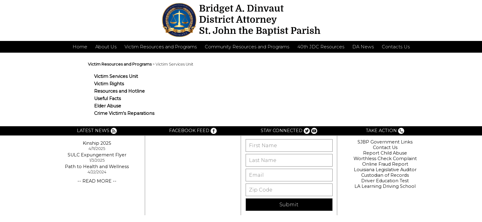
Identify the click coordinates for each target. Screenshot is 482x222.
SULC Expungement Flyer (97, 155)
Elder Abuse (107, 106)
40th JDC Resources (320, 47)
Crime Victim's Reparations (124, 113)
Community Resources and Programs (247, 47)
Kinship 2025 (97, 143)
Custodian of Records (385, 175)
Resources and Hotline (119, 91)
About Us (106, 47)
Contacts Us (396, 47)
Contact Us (385, 147)
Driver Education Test (385, 181)
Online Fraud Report (385, 164)
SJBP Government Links (385, 142)
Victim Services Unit (116, 76)
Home (80, 47)
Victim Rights (109, 84)
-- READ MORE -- (97, 181)
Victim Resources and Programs (160, 47)
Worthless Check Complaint (385, 158)
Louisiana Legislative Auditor (385, 169)
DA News (363, 47)
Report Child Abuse (385, 153)
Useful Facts (107, 98)
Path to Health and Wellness (97, 166)
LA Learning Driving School (385, 186)
